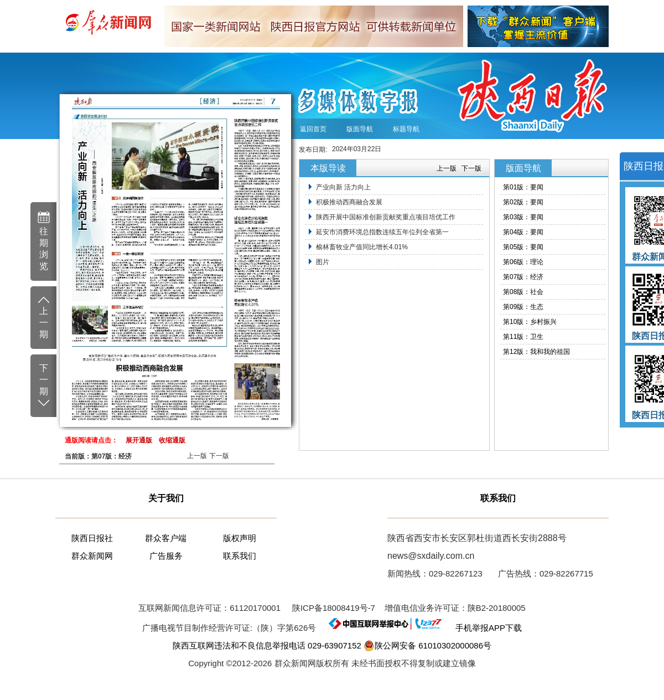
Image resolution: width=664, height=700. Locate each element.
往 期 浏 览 (43, 240)
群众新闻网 (92, 555)
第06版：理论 (523, 262)
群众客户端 (165, 538)
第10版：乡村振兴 (530, 322)
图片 (322, 262)
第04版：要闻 (523, 232)
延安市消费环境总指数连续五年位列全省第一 (382, 232)
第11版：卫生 (523, 337)
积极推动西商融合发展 (349, 202)
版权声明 (239, 538)
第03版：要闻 (523, 217)
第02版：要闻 (523, 202)
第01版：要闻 (523, 187)
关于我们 (166, 498)
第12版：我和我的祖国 (536, 352)
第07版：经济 (523, 277)
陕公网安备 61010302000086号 (427, 645)
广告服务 (166, 555)
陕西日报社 (92, 538)
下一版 (219, 456)
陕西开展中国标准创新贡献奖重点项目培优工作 (385, 217)
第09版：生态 (523, 307)
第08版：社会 (523, 292)
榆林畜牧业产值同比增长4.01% (362, 247)
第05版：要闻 (523, 247)
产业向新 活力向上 (343, 187)
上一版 (197, 456)
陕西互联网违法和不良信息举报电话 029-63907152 (267, 645)
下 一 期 (43, 386)
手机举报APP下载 (484, 627)
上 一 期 (43, 317)
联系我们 (239, 555)
